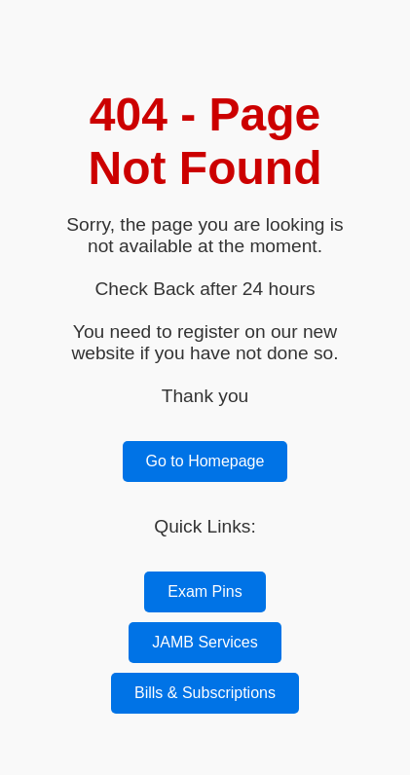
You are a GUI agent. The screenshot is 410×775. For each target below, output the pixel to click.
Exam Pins (205, 591)
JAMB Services (204, 642)
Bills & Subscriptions (205, 692)
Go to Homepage (205, 461)
